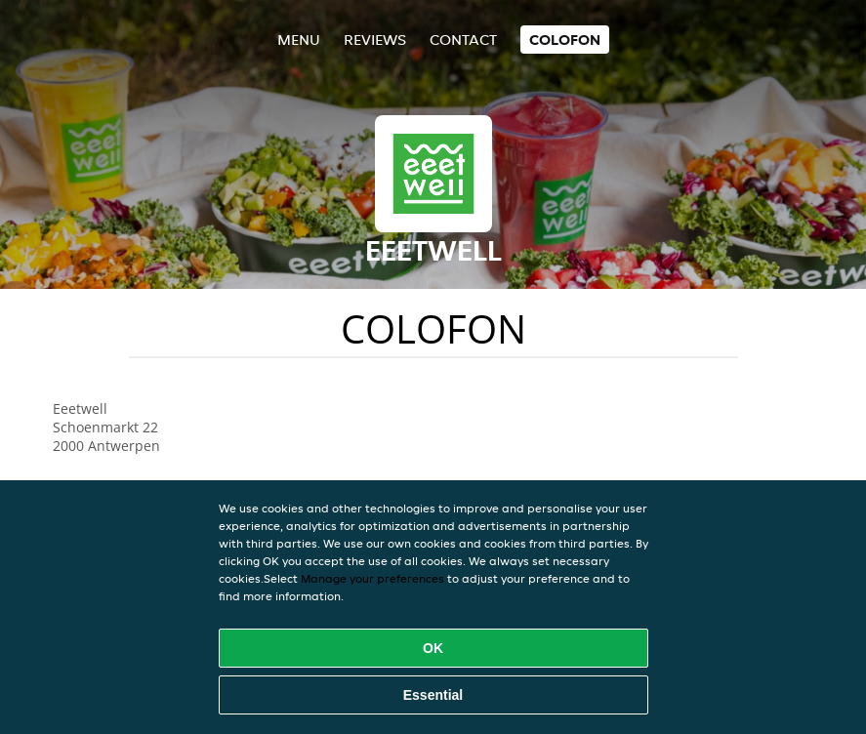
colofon (564, 39)
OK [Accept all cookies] (433, 648)
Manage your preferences (372, 578)
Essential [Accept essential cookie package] (433, 695)
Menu (298, 39)
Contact (463, 39)
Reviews (375, 39)
